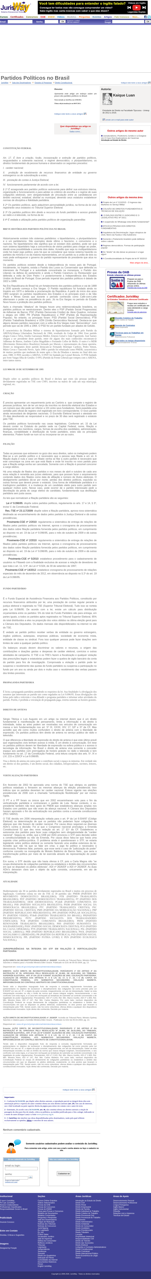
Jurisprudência (44, 1249)
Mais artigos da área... (139, 263)
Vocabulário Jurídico (46, 1237)
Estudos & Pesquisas (43, 83)
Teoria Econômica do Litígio (87, 1256)
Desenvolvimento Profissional (125, 1203)
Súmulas (41, 1253)
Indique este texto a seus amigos (136, 83)
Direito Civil (80, 1203)
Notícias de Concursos (47, 1226)
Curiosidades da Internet (48, 1260)
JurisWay (4, 83)
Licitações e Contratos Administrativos (91, 1247)
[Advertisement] (75, 48)
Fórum (40, 1264)
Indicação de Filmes (46, 1258)
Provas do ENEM (45, 1209)
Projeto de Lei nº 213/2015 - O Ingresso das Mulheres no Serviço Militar (121, 203)
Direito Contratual (83, 1251)
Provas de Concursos (46, 1207)
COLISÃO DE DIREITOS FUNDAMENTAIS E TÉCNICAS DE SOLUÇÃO (122, 210)
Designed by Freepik (8, 1248)
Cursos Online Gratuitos (47, 1201)
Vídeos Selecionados (46, 1203)
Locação (79, 1234)
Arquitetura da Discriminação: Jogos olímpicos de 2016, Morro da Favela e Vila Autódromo (123, 233)
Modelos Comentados (46, 1215)
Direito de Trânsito (83, 1241)
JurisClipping (43, 1228)
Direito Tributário (82, 1232)
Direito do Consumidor (84, 1226)
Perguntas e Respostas (47, 1218)
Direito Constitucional (64, 83)
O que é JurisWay (7, 1201)
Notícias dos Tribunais (47, 1224)
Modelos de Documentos (48, 1213)
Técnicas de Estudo (121, 1215)
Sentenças (42, 1251)
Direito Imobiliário (83, 1228)
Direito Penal (81, 1205)
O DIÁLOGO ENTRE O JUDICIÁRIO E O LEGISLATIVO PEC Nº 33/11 (120, 216)
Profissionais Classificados (10, 1207)
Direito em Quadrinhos (47, 1256)
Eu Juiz (41, 1232)
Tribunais (41, 1245)
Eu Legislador (43, 1230)
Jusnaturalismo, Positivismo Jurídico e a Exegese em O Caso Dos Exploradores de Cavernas (123, 137)
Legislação (42, 1247)
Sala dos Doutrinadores (21, 83)
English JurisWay (45, 1266)
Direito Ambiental (82, 1224)
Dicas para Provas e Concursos (50, 1211)
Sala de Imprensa (45, 1239)
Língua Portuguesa (121, 1205)
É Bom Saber (43, 1234)
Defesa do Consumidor (47, 1241)
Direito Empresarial (83, 1207)
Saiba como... (75, 131)
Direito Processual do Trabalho (88, 1218)
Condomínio (80, 1220)
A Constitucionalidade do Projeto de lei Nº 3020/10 (125, 258)
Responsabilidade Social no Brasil (13, 1209)
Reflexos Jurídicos (45, 1243)
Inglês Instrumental (121, 1209)
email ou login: (13, 1165)
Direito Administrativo (84, 1222)
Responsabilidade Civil (85, 1239)
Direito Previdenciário (84, 1230)
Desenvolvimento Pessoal (123, 1201)
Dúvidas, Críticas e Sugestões (12, 1235)
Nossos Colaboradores (9, 1205)
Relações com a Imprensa (123, 1213)
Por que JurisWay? (7, 1203)
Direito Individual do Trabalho (87, 1211)
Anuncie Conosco (7, 1222)
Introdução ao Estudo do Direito (88, 1201)
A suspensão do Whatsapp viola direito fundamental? (126, 222)
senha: (8, 1174)
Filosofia (116, 1211)
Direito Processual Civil (85, 1215)
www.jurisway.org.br (45, 1114)
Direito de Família (83, 1209)
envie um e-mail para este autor (120, 120)
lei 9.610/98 (20, 1101)
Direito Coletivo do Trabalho (87, 1213)
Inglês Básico (118, 1207)
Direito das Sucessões (84, 1243)
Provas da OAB (44, 1205)
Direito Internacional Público (87, 1253)
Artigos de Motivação (46, 1222)
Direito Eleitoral (82, 1245)
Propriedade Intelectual (85, 1237)
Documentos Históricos (47, 1262)
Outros (78, 1258)
